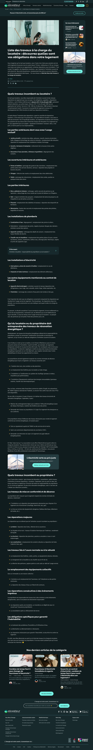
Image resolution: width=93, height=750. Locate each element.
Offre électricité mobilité (44, 722)
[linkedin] (83, 1)
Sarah (14, 682)
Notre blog (58, 717)
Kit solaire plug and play (27, 722)
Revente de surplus (26, 725)
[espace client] (87, 5)
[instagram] (80, 1)
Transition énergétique (61, 722)
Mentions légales (52, 746)
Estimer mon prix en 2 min (41, 465)
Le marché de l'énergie (61, 725)
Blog (11, 9)
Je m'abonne (64, 705)
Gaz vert (7, 722)
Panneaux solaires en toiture (28, 720)
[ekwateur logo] (12, 5)
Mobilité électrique (43, 717)
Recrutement (61, 746)
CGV (24, 746)
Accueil (6, 9)
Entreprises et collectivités (18, 1)
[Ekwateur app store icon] (73, 711)
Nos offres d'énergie (10, 717)
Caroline (69, 47)
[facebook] (76, 1)
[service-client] (87, 1)
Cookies (29, 746)
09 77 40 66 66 (69, 1)
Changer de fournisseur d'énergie (10, 729)
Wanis (40, 680)
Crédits (67, 746)
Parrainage (75, 720)
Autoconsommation (60, 728)
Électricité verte (9, 720)
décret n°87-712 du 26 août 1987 (42, 102)
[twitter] (78, 1)
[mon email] (41, 706)
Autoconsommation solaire (28, 717)
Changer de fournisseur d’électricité (10, 733)
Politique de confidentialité (39, 746)
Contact (19, 746)
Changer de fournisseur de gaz (12, 736)
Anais (11, 78)
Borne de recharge (43, 720)
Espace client (76, 717)
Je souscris (80, 5)
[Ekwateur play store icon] (83, 711)
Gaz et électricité (9, 725)
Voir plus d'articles (46, 693)
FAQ (14, 746)
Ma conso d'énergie (60, 720)
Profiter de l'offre (79, 13)
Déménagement (17, 9)
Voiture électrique (60, 730)
